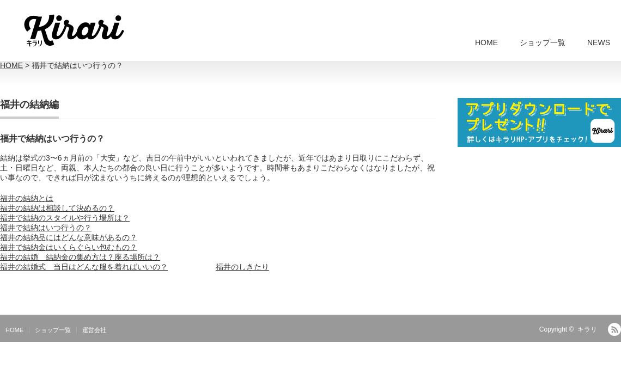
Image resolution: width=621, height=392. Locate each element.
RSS (614, 329)
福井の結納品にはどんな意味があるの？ (68, 237)
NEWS (598, 42)
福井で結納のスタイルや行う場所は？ (65, 217)
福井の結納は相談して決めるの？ (57, 208)
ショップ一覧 (542, 42)
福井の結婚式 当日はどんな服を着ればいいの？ (84, 266)
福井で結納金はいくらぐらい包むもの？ (68, 247)
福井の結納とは (26, 198)
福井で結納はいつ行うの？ (46, 227)
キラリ (587, 329)
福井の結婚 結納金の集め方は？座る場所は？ (80, 257)
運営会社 (94, 330)
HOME (486, 42)
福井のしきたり (242, 266)
